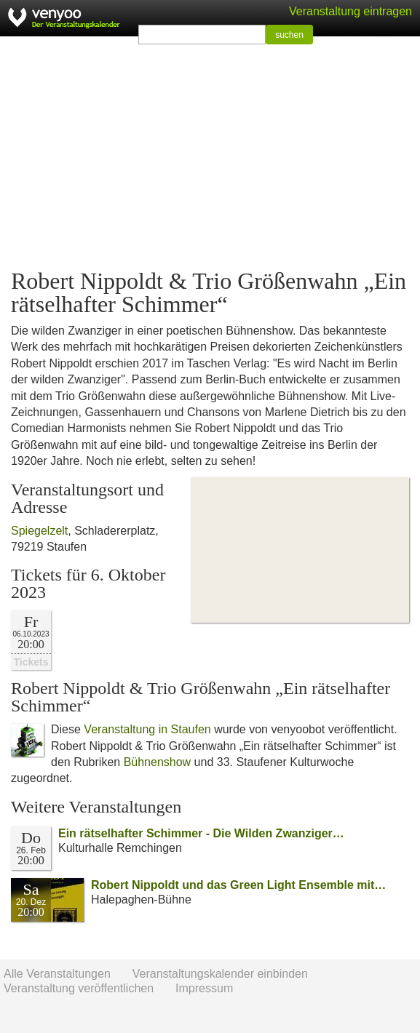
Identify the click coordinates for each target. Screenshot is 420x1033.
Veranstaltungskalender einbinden (220, 974)
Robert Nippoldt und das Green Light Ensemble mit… (238, 885)
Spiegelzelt (39, 531)
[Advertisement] (210, 153)
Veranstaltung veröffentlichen (79, 988)
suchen (289, 35)
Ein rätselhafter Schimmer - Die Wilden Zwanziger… (201, 833)
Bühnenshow (157, 762)
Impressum (204, 988)
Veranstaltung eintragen (350, 11)
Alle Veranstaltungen (57, 974)
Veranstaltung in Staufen (147, 729)
